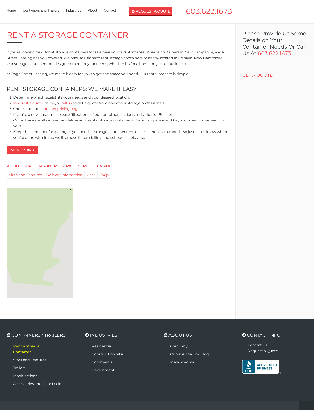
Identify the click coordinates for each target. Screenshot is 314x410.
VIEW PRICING (22, 150)
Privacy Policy (182, 362)
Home (11, 10)
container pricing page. (59, 109)
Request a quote (28, 103)
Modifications (25, 376)
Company (179, 346)
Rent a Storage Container (26, 349)
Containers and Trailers (41, 10)
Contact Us (257, 345)
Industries (73, 10)
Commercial (102, 362)
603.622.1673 (209, 11)
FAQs (104, 175)
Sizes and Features (25, 175)
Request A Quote (151, 11)
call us (66, 103)
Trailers (19, 368)
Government (103, 370)
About (92, 10)
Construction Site (107, 354)
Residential (102, 346)
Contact (110, 10)
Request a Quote (263, 351)
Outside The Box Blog (189, 354)
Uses (91, 175)
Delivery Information (64, 175)
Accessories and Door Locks (37, 384)
